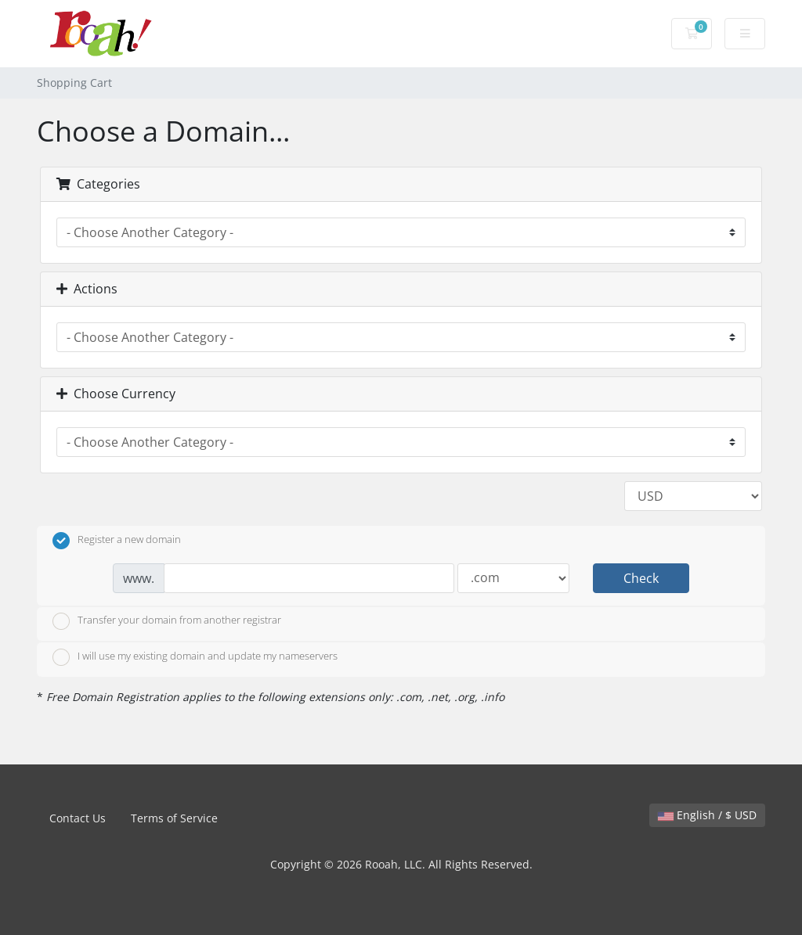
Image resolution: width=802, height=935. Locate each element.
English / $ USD (707, 814)
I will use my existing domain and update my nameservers (195, 657)
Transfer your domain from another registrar (166, 621)
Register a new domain (116, 540)
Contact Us (77, 818)
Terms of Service (174, 818)
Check (641, 578)
